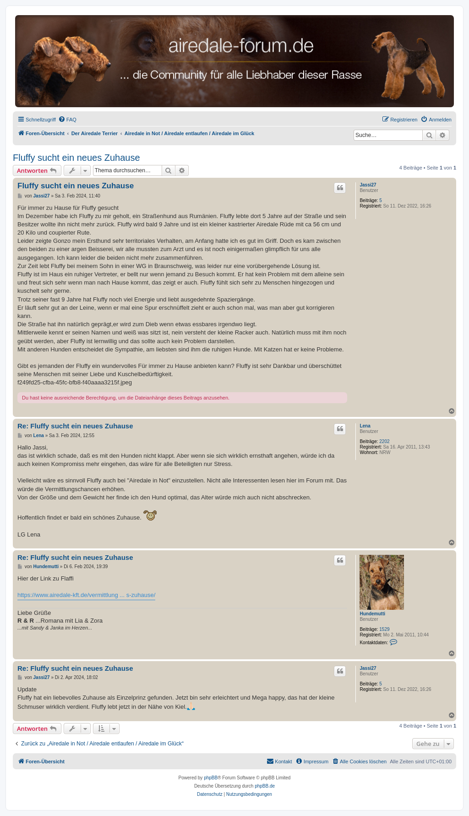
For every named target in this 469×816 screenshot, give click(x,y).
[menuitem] (67, 119)
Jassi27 (368, 184)
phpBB (211, 777)
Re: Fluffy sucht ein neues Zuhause (75, 426)
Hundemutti (372, 613)
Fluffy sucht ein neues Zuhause (76, 158)
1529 (384, 629)
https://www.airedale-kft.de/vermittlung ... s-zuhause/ (86, 594)
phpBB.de (265, 786)
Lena (365, 425)
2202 (384, 441)
